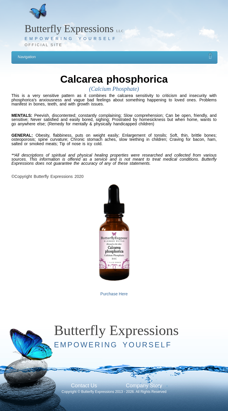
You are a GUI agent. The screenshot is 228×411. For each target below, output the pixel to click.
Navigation (115, 56)
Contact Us (84, 386)
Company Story (144, 386)
